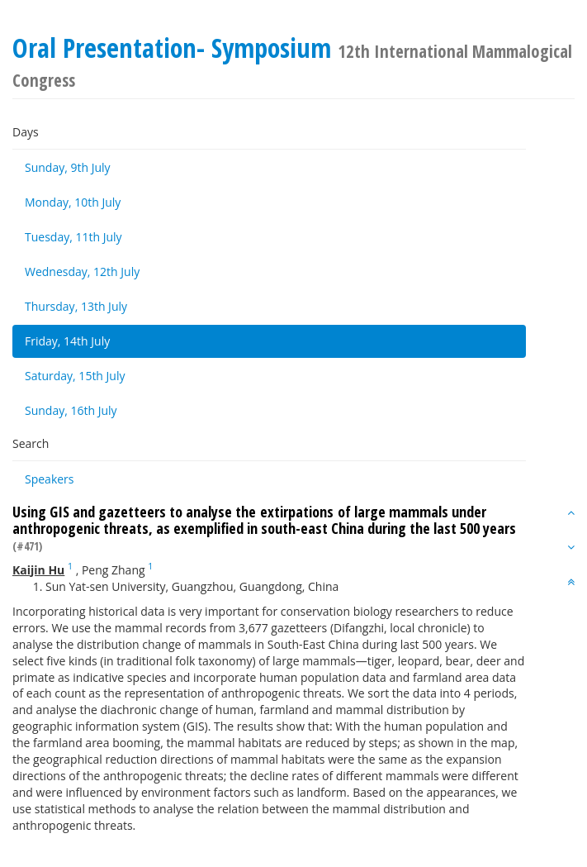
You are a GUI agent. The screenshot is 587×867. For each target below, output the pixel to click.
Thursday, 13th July (76, 306)
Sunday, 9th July (68, 167)
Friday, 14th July (67, 341)
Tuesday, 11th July (73, 237)
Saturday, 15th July (75, 375)
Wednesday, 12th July (82, 271)
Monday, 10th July (73, 202)
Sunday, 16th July (71, 410)
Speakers (49, 479)
